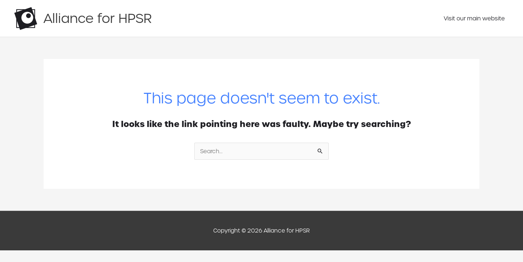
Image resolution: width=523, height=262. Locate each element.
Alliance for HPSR (98, 18)
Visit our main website (474, 18)
